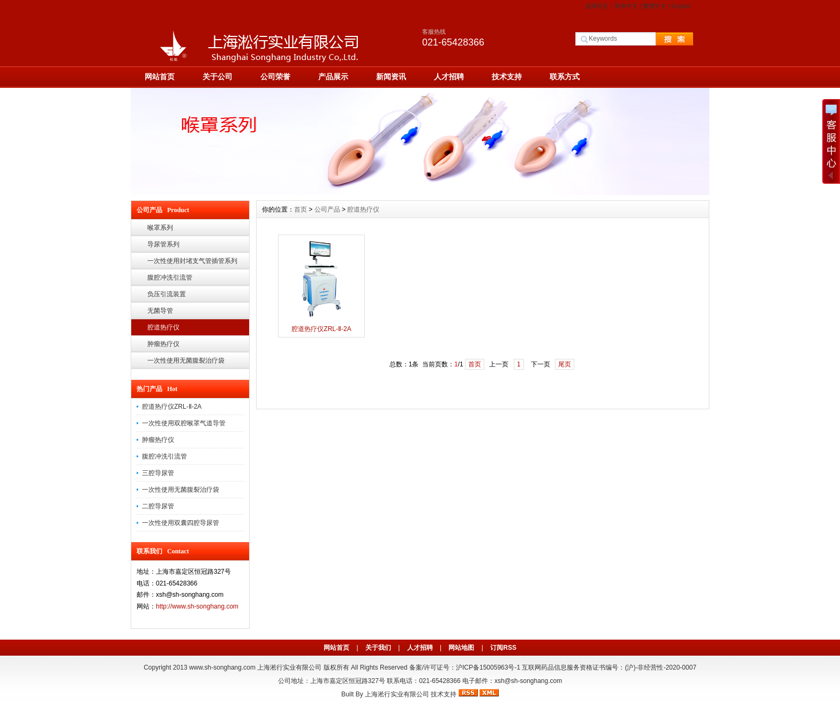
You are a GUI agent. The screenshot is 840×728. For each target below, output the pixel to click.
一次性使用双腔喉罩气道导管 (184, 423)
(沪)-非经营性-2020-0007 (660, 667)
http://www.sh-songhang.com (197, 606)
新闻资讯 (391, 76)
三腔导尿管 (158, 473)
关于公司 (217, 76)
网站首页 (160, 76)
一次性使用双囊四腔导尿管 (180, 523)
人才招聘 (449, 76)
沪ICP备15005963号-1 (488, 667)
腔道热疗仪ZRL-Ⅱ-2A (171, 406)
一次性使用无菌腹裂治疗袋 (185, 360)
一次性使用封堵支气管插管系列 (192, 261)
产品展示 (333, 76)
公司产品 (327, 209)
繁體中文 (654, 6)
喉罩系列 (160, 227)
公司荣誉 (275, 76)
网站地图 (461, 647)
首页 (300, 209)
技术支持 (507, 76)
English (681, 6)
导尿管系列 (163, 244)
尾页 (564, 364)
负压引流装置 (166, 294)
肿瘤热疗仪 (163, 344)
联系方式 (565, 76)
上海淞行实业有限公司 (397, 694)
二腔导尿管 (158, 506)
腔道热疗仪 (163, 327)
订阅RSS (503, 647)
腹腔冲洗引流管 (169, 277)
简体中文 (626, 6)
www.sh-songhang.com (222, 667)
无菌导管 (160, 310)
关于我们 (378, 647)
